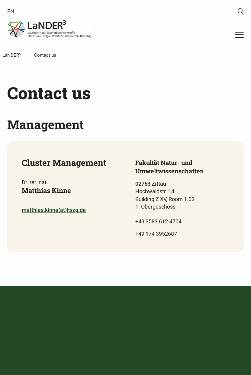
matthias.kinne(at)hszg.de (54, 210)
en (10, 11)
